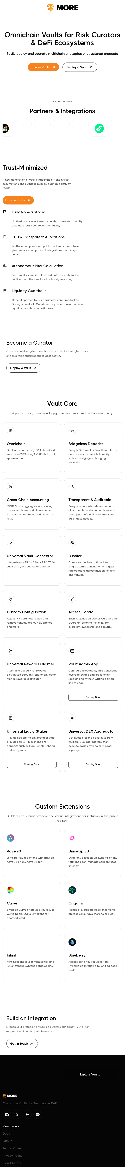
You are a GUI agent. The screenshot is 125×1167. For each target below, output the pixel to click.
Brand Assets (12, 1164)
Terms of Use (12, 1149)
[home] (62, 8)
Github (7, 1142)
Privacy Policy (12, 1157)
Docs (6, 1135)
